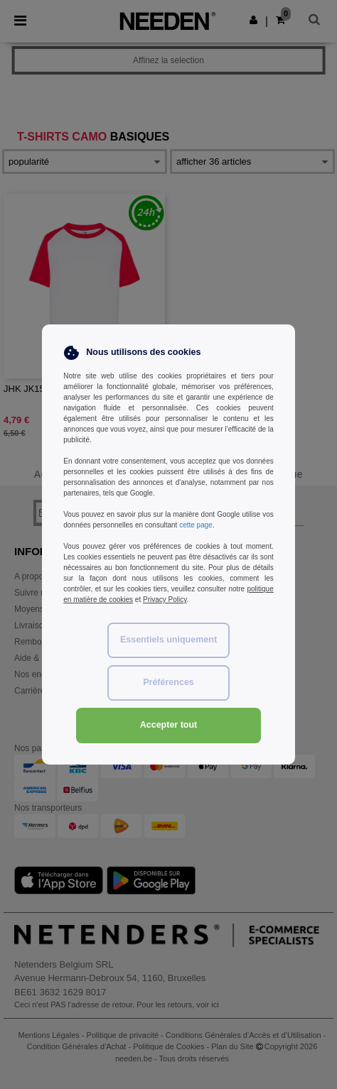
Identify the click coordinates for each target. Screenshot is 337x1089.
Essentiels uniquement (168, 640)
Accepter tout (169, 725)
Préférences (168, 682)
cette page (196, 525)
